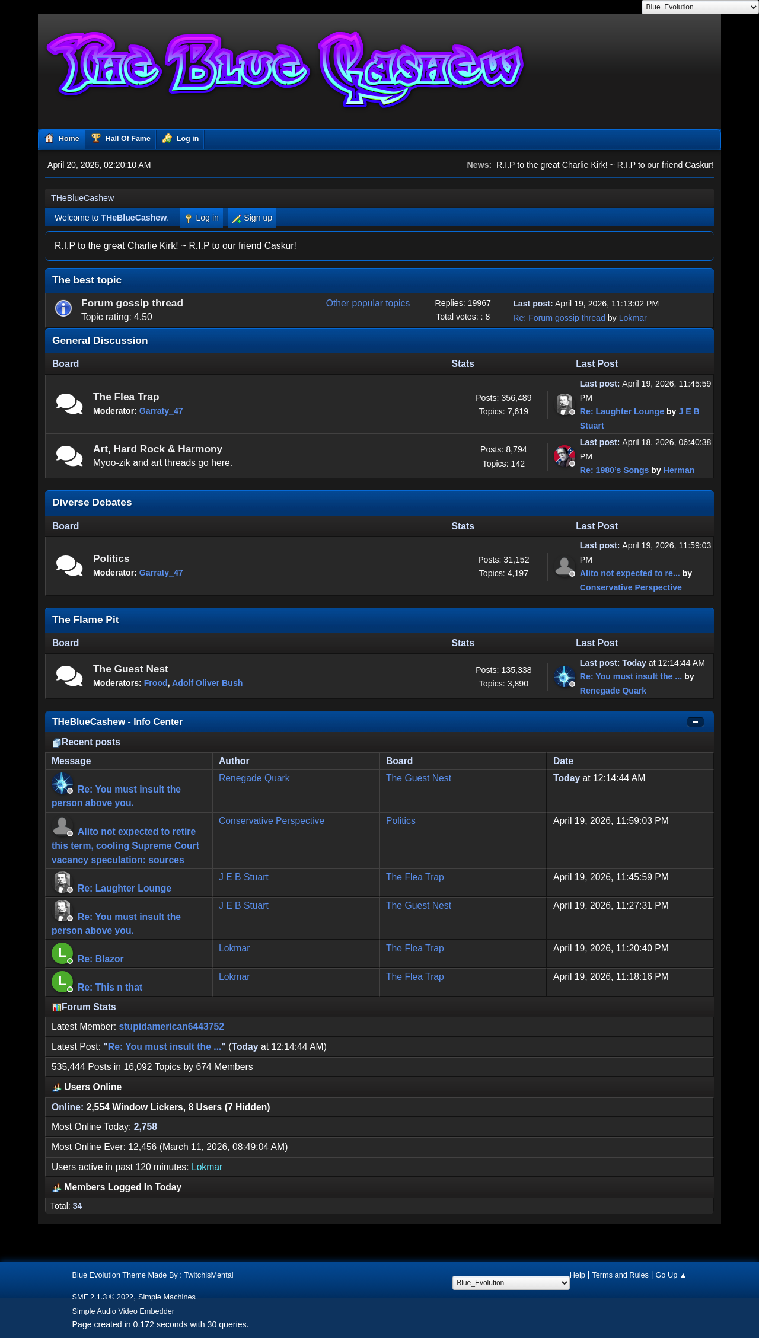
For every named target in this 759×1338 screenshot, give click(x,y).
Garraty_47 (161, 411)
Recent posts (86, 742)
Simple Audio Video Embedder (123, 1311)
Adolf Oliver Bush (207, 683)
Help (577, 1274)
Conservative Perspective (631, 587)
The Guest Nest (130, 669)
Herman (679, 470)
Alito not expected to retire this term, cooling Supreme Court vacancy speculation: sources (125, 845)
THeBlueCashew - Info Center (117, 722)
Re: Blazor (101, 959)
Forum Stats (84, 1007)
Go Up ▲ (671, 1274)
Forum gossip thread (132, 303)
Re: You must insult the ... (631, 676)
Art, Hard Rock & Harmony (157, 449)
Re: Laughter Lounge (622, 411)
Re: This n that (110, 987)
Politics (111, 558)
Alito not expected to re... (630, 573)
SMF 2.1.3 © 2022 (103, 1296)
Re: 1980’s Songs (614, 470)
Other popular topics (368, 303)
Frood (156, 683)
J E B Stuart (244, 877)
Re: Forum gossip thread (559, 317)
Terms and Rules (620, 1274)
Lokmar (633, 317)
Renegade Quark (613, 690)
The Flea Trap (126, 397)
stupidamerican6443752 (171, 1026)
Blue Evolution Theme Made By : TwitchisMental (153, 1274)
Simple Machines (167, 1296)
